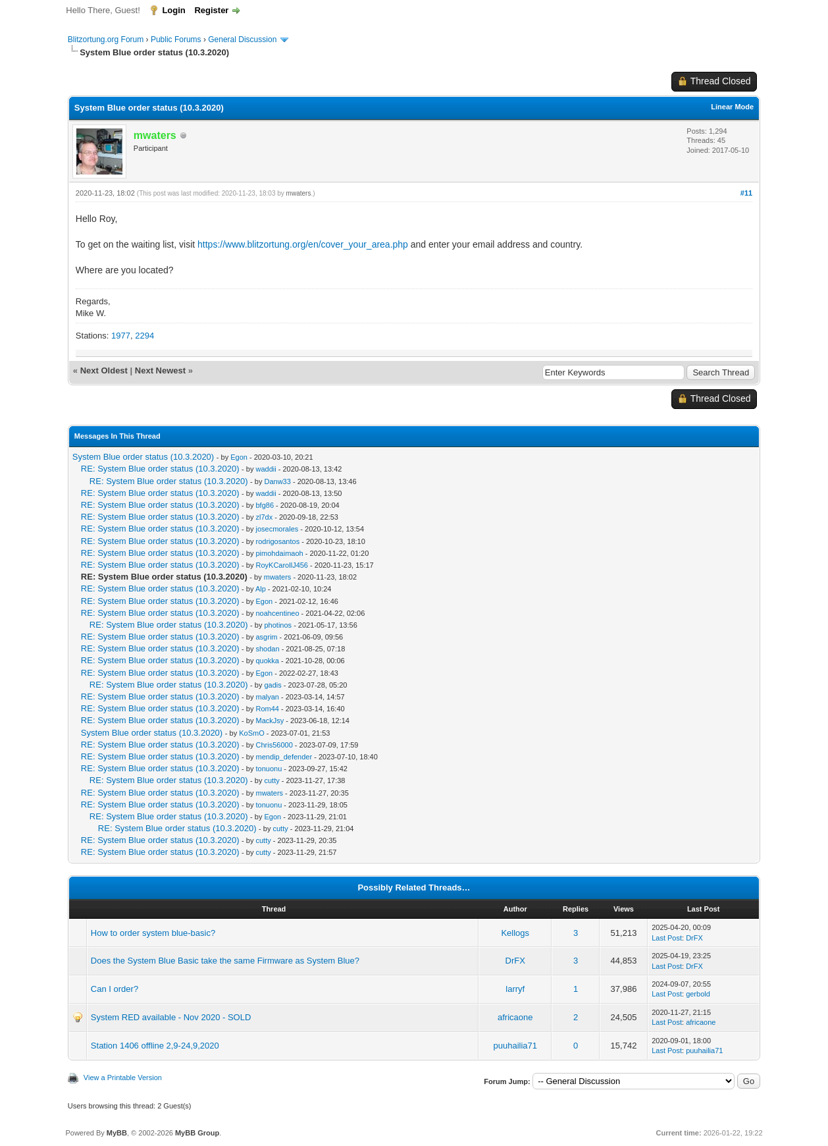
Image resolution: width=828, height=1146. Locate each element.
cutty (272, 780)
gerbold (698, 994)
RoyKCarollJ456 (282, 565)
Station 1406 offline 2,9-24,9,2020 (155, 1045)
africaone (515, 1017)
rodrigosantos (278, 541)
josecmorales (277, 529)
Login (173, 10)
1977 (120, 336)
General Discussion (242, 39)
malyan (267, 697)
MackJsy (270, 720)
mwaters (298, 193)
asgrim (267, 637)
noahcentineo (277, 613)
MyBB (117, 1133)
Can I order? (114, 989)
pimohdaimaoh (279, 553)
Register (211, 10)
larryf (515, 989)
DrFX (694, 938)
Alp (260, 589)
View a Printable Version (123, 1077)
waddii (266, 469)
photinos (278, 625)
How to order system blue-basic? (153, 933)
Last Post (667, 938)
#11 (746, 193)
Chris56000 (274, 745)
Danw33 (278, 481)
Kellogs (515, 933)
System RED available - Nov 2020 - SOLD (171, 1017)
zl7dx (264, 517)
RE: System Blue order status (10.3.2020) (160, 469)
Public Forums (176, 39)
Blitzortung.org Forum (105, 39)
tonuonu (269, 769)
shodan (268, 649)
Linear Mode (732, 107)
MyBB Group (197, 1133)
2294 (144, 336)
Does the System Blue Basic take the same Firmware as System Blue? (225, 961)
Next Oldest (104, 370)
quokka (267, 661)
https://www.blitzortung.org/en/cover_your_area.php (302, 244)
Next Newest (160, 370)
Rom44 (267, 709)
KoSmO (252, 733)
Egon (238, 457)
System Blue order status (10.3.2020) (143, 457)
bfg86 (265, 505)
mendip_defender (284, 757)
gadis (273, 685)
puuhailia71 (516, 1045)
